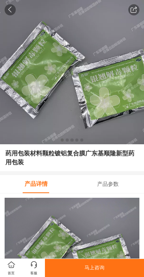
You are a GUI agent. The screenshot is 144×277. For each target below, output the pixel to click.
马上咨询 (94, 267)
